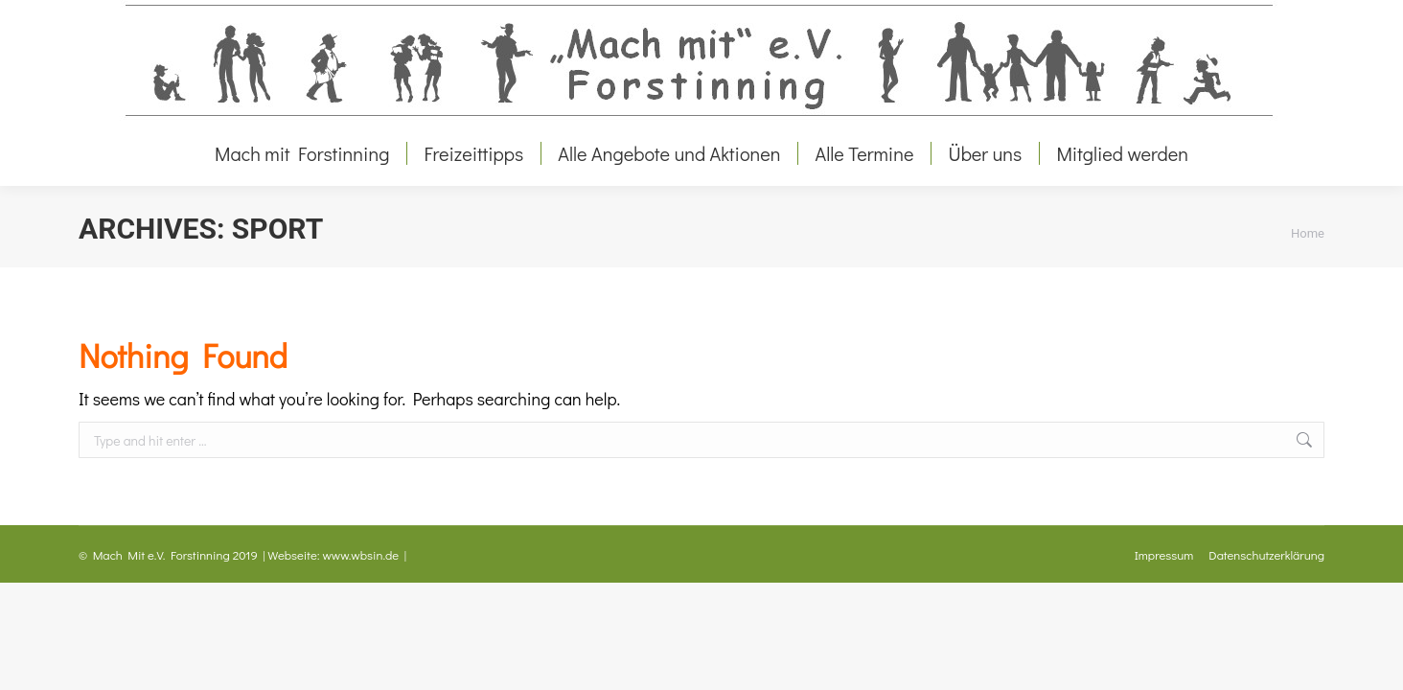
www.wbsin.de (361, 554)
